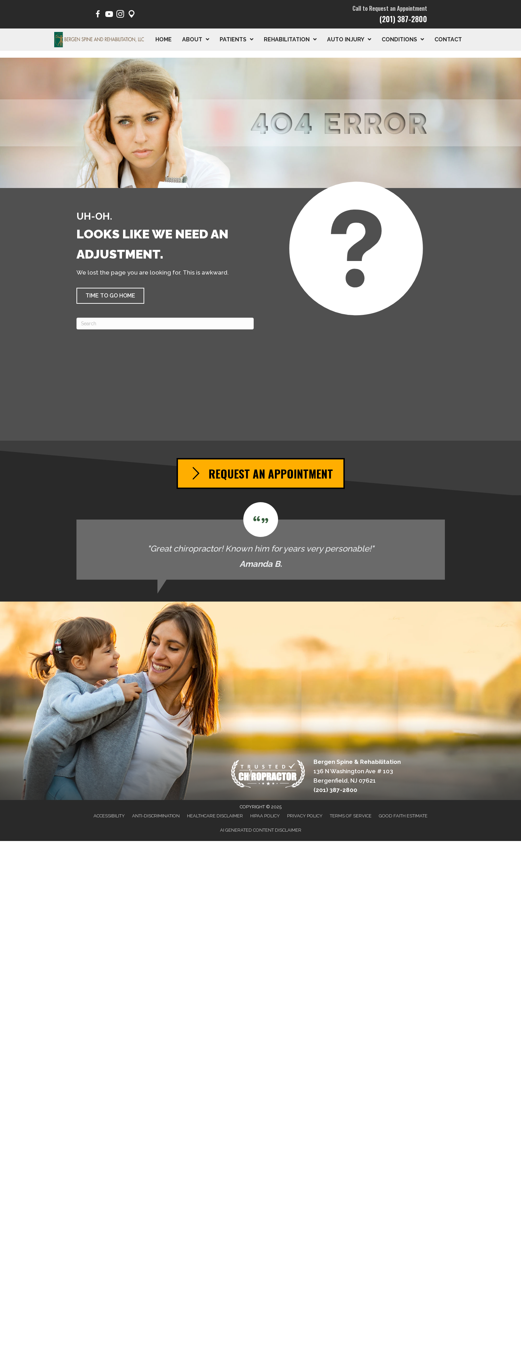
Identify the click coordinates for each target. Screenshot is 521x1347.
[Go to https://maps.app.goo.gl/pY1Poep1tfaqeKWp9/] (131, 15)
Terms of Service (351, 815)
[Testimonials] (260, 540)
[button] (110, 296)
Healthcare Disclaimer (215, 815)
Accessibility (109, 815)
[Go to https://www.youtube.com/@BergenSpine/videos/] (109, 15)
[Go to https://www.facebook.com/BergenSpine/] (98, 15)
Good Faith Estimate (403, 815)
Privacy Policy (305, 815)
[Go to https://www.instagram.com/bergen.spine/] (120, 15)
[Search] (165, 323)
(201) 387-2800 (403, 18)
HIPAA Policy (265, 815)
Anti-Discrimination (156, 815)
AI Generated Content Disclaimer (260, 830)
